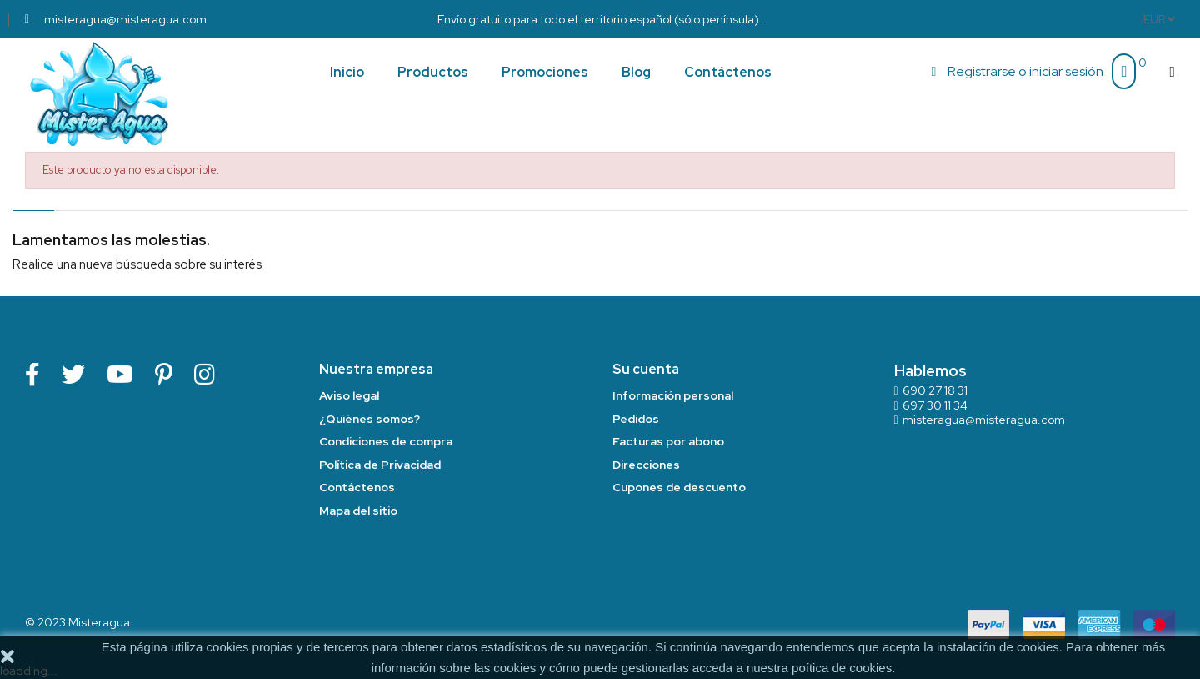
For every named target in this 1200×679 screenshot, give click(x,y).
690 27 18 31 (935, 390)
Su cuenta (645, 369)
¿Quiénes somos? (369, 418)
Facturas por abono (668, 441)
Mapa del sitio (358, 510)
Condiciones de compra (385, 441)
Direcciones (646, 464)
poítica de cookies (842, 668)
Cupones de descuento (679, 487)
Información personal (672, 395)
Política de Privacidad (380, 464)
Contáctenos (357, 487)
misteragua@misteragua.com (983, 419)
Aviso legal (349, 395)
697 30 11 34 (935, 405)
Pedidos (635, 418)
